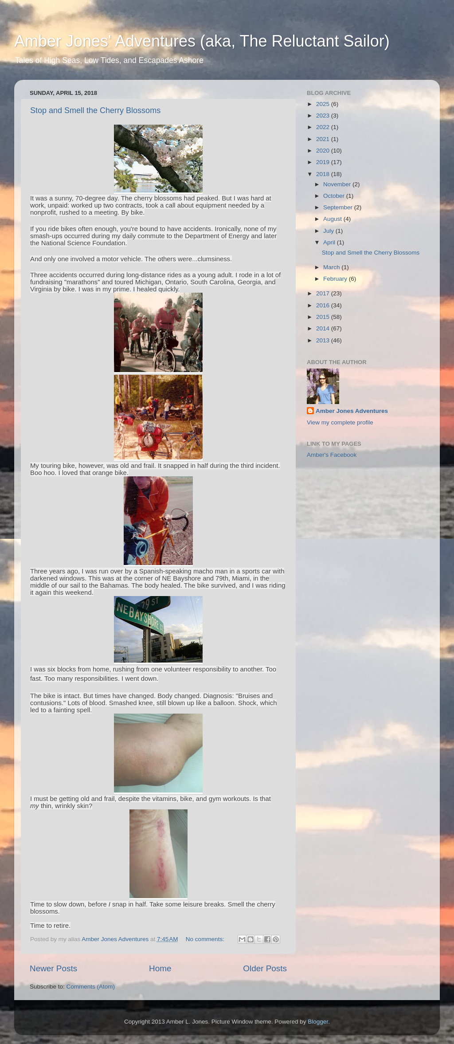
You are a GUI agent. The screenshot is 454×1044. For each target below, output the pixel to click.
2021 (323, 139)
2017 (323, 293)
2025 (323, 104)
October (334, 195)
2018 (323, 174)
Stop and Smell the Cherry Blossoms (95, 110)
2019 (323, 162)
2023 (323, 115)
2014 (323, 328)
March (332, 267)
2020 (323, 150)
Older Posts (265, 968)
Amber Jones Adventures (352, 411)
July (329, 231)
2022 (323, 127)
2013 (323, 340)
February (336, 278)
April (330, 242)
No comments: (206, 939)
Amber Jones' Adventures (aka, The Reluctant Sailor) (202, 41)
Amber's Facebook (331, 454)
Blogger (318, 1021)
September (338, 207)
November (337, 184)
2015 (323, 317)
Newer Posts (53, 968)
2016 (323, 305)
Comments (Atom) (91, 986)
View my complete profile (340, 422)
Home (160, 968)
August (333, 219)
